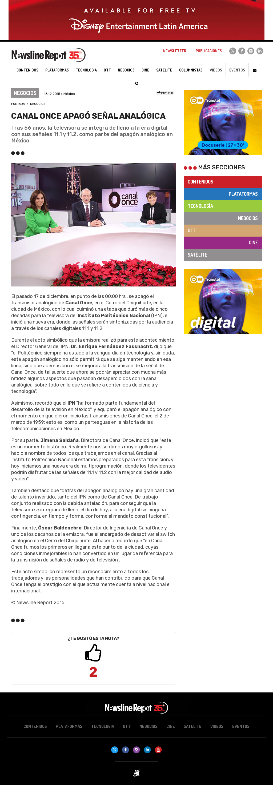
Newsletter (174, 51)
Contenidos (200, 182)
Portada (18, 104)
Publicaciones (209, 51)
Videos (216, 70)
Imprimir (165, 92)
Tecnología (200, 206)
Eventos (237, 70)
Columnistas (191, 70)
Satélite (197, 255)
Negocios (37, 104)
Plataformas (243, 194)
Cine (253, 242)
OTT (192, 230)
